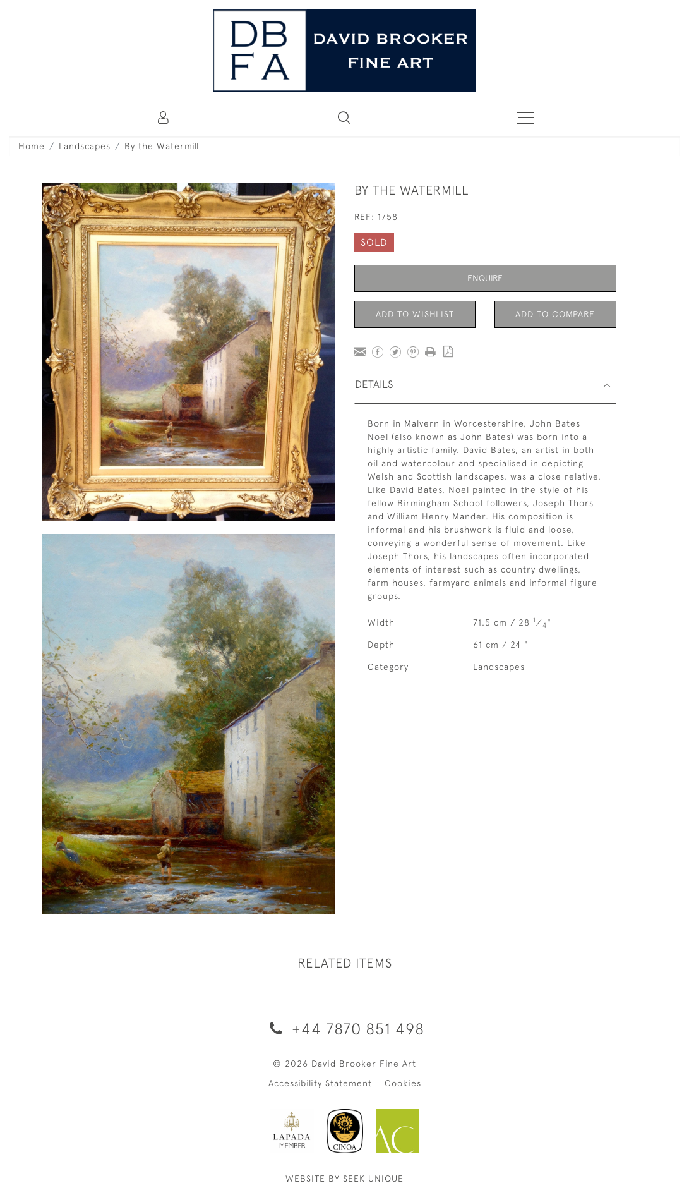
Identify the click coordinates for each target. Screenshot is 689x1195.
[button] (344, 117)
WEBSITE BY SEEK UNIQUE (344, 1179)
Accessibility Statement (320, 1083)
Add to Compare (555, 314)
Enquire (485, 278)
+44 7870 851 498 (344, 1028)
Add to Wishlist (415, 314)
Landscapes (85, 146)
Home (31, 146)
